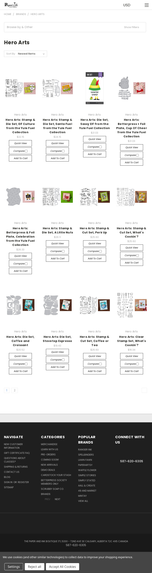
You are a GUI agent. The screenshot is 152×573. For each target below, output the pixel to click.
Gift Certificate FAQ (16, 453)
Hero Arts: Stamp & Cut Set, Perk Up (94, 230)
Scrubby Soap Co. (52, 489)
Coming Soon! (50, 459)
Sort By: (11, 54)
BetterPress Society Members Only (54, 482)
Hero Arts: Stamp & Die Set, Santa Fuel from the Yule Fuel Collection (57, 126)
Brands (45, 494)
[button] (75, 27)
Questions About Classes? (15, 459)
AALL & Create (86, 485)
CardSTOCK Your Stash (56, 475)
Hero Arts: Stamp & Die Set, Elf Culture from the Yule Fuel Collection (20, 126)
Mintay (82, 495)
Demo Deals (48, 470)
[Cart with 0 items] (139, 4)
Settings (14, 567)
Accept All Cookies (62, 567)
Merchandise (49, 444)
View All (83, 501)
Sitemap (8, 487)
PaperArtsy (85, 465)
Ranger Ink (85, 449)
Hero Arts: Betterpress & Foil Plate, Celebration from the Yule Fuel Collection (20, 236)
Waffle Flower (87, 470)
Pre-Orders (48, 454)
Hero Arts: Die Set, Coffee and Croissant (20, 341)
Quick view (20, 143)
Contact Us (11, 472)
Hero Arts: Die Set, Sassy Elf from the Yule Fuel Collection (94, 124)
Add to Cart (20, 158)
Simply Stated (86, 480)
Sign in (8, 482)
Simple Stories (87, 475)
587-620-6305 (131, 461)
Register (23, 482)
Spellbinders (86, 454)
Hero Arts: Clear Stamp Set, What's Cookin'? (131, 341)
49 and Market (87, 490)
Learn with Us (49, 449)
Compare (20, 151)
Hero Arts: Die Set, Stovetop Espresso (57, 339)
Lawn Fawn (85, 460)
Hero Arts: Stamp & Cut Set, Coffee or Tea (94, 341)
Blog (7, 477)
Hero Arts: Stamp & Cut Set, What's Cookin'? (131, 232)
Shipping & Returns (16, 466)
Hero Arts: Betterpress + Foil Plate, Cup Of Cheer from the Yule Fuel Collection (131, 128)
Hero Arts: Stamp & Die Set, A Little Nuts (57, 230)
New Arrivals (49, 464)
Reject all (34, 567)
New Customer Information (13, 446)
